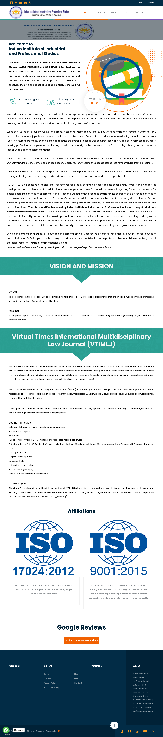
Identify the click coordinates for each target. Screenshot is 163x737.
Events (114, 12)
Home (87, 12)
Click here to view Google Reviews (81, 640)
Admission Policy (51, 687)
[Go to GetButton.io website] (6, 734)
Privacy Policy (50, 683)
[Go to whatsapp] (6, 730)
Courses (101, 12)
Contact (139, 12)
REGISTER (150, 3)
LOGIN (141, 3)
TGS (60, 731)
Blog (126, 12)
